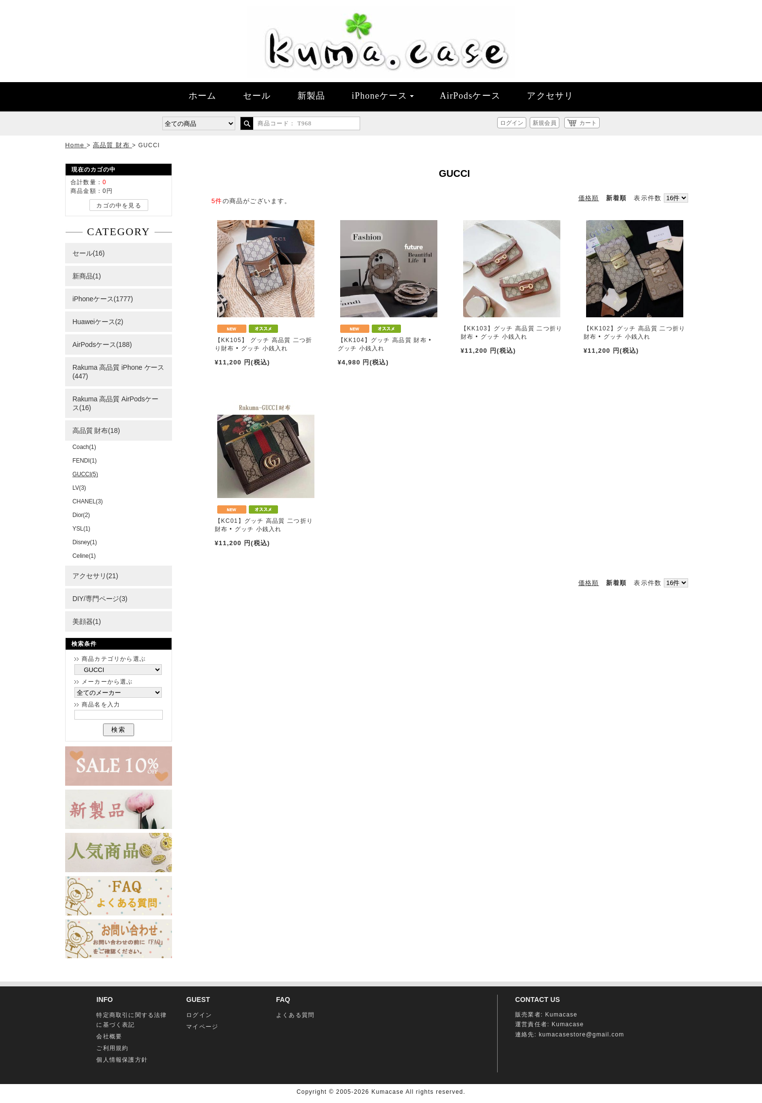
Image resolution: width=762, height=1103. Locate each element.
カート (588, 123)
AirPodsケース (470, 96)
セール (257, 96)
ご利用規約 (112, 1048)
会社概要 (109, 1036)
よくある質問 (295, 1015)
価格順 (588, 198)
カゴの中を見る (118, 205)
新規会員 (544, 123)
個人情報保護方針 (122, 1059)
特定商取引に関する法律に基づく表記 (131, 1020)
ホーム (203, 96)
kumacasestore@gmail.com (581, 1034)
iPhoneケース (383, 96)
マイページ (202, 1026)
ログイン (511, 123)
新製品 (311, 96)
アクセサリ (550, 96)
